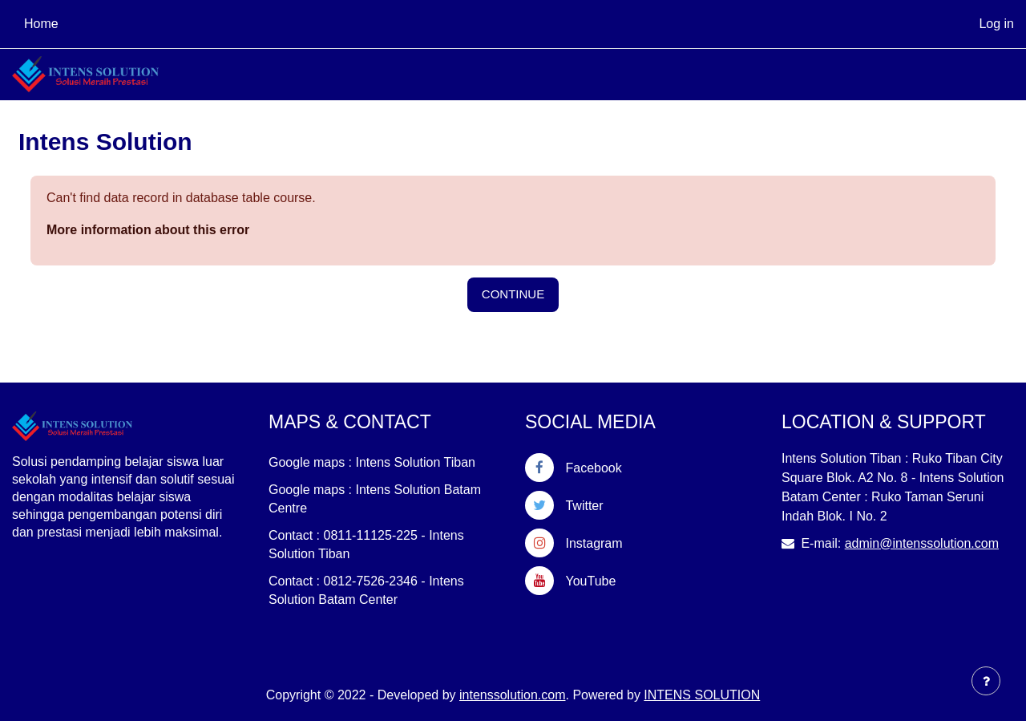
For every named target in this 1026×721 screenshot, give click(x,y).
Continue (513, 294)
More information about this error (147, 230)
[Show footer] (985, 680)
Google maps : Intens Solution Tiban (372, 462)
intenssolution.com (512, 695)
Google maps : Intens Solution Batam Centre (375, 499)
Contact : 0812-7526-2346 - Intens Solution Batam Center (366, 590)
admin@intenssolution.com (922, 543)
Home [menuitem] (41, 23)
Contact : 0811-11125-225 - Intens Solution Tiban (366, 545)
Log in (996, 23)
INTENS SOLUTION (702, 695)
